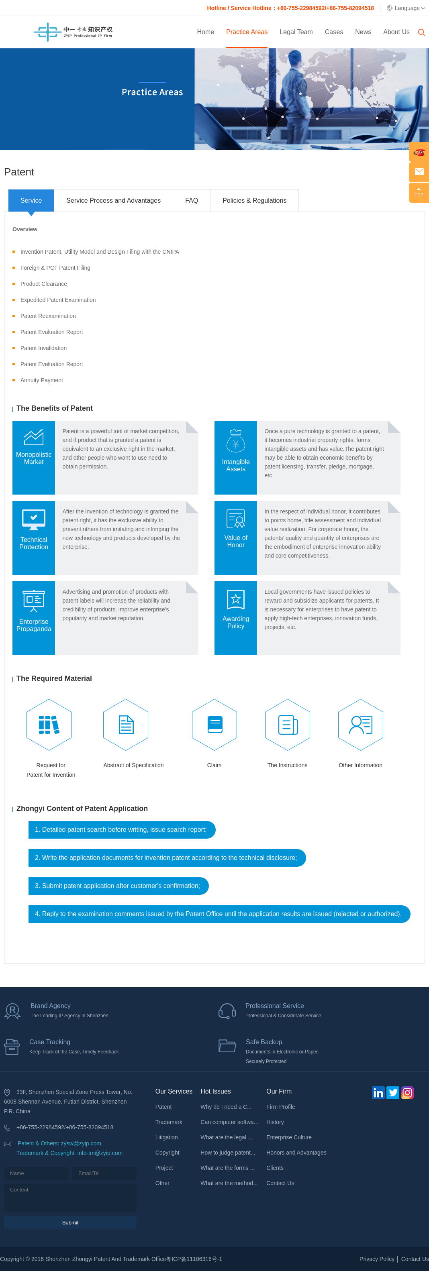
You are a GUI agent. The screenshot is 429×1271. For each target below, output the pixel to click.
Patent (163, 1107)
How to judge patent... (227, 1152)
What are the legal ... (226, 1137)
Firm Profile (280, 1107)
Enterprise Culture (289, 1137)
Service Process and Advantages (113, 200)
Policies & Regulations (254, 200)
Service (31, 200)
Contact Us (280, 1183)
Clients (275, 1168)
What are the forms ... (227, 1168)
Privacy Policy (377, 1259)
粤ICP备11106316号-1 (194, 1259)
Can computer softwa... (229, 1122)
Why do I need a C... (226, 1107)
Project (164, 1168)
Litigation (166, 1137)
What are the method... (228, 1183)
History (275, 1122)
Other (162, 1183)
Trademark (168, 1122)
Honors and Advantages (296, 1152)
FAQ (191, 200)
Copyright (167, 1152)
